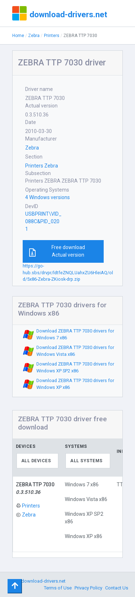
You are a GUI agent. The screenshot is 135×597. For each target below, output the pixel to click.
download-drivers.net (68, 14)
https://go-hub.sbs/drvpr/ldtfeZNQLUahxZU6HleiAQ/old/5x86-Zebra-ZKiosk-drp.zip (68, 272)
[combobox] (38, 460)
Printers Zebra (41, 166)
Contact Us (116, 588)
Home (18, 35)
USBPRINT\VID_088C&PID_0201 (43, 221)
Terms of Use (58, 588)
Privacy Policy (88, 588)
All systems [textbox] (86, 460)
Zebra (34, 35)
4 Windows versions (47, 197)
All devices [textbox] (36, 460)
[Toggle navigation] (15, 586)
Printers (51, 35)
